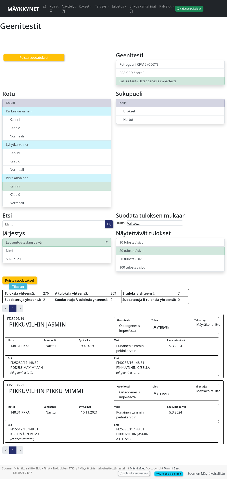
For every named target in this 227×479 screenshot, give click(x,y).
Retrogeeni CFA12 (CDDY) (138, 64)
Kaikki (10, 103)
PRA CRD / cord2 (131, 73)
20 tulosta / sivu (131, 250)
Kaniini (15, 119)
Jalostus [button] (118, 6)
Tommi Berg (172, 468)
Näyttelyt (69, 8)
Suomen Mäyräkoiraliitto (206, 473)
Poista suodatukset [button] (34, 57)
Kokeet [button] (84, 6)
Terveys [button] (100, 6)
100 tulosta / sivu (132, 267)
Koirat (54, 8)
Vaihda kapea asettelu (134, 473)
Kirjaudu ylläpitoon (168, 474)
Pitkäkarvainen (17, 178)
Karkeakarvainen (18, 111)
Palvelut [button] (165, 6)
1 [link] (13, 308)
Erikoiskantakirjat (143, 8)
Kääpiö (15, 128)
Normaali (17, 136)
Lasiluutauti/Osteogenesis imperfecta (148, 81)
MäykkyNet (23, 9)
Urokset (129, 111)
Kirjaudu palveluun (189, 8)
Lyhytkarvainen (17, 144)
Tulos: (121, 223)
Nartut (128, 119)
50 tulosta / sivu (131, 259)
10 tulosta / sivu (131, 242)
